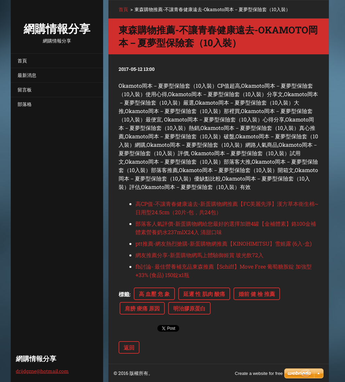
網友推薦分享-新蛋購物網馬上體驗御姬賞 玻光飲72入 (199, 254)
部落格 (25, 104)
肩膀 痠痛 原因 (142, 308)
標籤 (124, 294)
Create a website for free (259, 373)
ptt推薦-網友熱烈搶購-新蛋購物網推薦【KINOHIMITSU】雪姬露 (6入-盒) (223, 243)
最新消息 (27, 75)
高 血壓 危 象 (154, 293)
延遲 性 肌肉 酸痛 (204, 293)
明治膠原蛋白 (189, 308)
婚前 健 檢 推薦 (257, 293)
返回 (129, 347)
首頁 (22, 60)
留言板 (25, 89)
